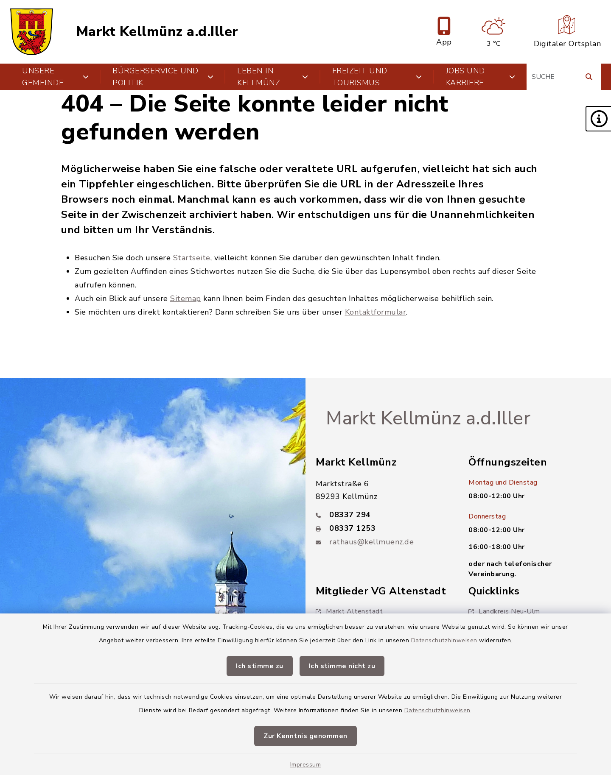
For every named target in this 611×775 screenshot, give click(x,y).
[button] (598, 118)
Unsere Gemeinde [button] (55, 77)
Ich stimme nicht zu (342, 666)
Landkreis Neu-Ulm (504, 611)
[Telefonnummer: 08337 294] (382, 515)
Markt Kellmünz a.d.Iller (157, 32)
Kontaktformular (375, 312)
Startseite (191, 258)
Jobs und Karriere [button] (481, 77)
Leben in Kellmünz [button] (272, 77)
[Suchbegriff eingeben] (564, 77)
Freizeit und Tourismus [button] (377, 77)
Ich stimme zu (259, 666)
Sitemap (185, 298)
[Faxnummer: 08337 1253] (382, 528)
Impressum (305, 765)
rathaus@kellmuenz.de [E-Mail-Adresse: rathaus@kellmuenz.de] (371, 542)
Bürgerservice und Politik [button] (162, 77)
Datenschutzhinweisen (444, 640)
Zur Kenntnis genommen (305, 736)
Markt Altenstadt (349, 611)
